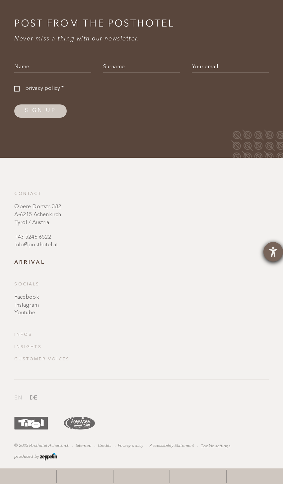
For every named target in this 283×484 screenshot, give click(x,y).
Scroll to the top (261, 357)
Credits (105, 446)
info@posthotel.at (36, 245)
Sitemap (84, 446)
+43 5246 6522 (32, 237)
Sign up (40, 110)
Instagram (26, 305)
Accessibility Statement (172, 446)
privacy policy (44, 88)
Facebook (26, 297)
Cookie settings (215, 446)
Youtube (24, 313)
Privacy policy (131, 446)
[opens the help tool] (273, 252)
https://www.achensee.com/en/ (79, 423)
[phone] (141, 476)
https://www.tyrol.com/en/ (31, 423)
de (33, 398)
